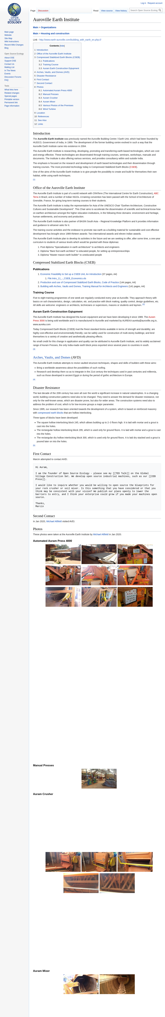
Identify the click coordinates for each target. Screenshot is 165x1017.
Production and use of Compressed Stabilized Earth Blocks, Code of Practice (79, 282)
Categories (39, 990)
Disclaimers (78, 1013)
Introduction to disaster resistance (59, 958)
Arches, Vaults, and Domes (52, 357)
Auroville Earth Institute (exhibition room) (57, 970)
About (45, 942)
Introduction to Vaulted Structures (59, 954)
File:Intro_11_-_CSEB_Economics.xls (67, 278)
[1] (34, 179)
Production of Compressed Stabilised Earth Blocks (68, 946)
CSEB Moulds (44, 983)
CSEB (133, 167)
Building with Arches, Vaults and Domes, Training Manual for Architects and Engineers (84, 286)
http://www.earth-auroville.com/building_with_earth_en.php (69, 39)
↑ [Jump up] (41, 942)
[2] (143, 304)
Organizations (48, 27)
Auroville (96, 990)
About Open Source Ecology (58, 1013)
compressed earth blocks (50, 412)
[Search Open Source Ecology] (145, 10)
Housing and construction (55, 33)
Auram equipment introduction (57, 950)
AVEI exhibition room (69, 929)
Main (35, 27)
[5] (34, 445)
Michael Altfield (54, 521)
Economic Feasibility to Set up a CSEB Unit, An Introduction (70, 274)
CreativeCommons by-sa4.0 (68, 1007)
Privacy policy (38, 1013)
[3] (34, 349)
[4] (34, 379)
